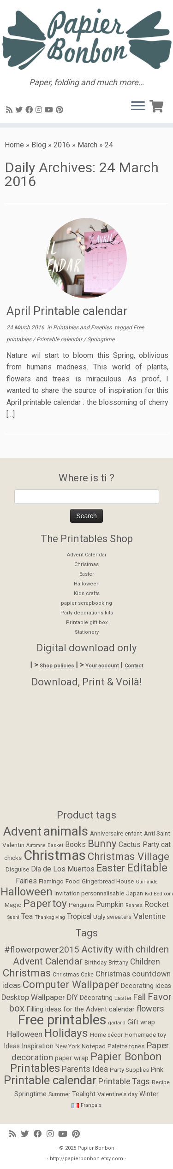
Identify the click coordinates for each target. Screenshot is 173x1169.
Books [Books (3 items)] (75, 845)
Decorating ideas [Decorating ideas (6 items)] (146, 986)
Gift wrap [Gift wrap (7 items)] (141, 1022)
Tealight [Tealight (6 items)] (83, 1094)
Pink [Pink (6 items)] (157, 1070)
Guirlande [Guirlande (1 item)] (147, 882)
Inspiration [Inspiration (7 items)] (38, 1046)
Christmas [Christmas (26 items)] (55, 855)
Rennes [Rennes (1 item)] (134, 905)
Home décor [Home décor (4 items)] (106, 1035)
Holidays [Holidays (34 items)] (66, 1033)
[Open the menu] (138, 106)
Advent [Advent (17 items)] (22, 831)
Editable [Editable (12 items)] (147, 867)
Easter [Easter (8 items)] (110, 868)
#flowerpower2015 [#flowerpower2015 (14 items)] (41, 949)
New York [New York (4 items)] (67, 1046)
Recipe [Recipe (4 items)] (161, 1082)
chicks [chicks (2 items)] (13, 857)
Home (14, 144)
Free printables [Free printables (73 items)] (62, 1020)
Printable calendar (60, 339)
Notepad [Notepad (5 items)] (94, 1046)
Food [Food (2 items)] (73, 881)
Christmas (86, 564)
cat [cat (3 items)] (166, 845)
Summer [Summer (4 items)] (59, 1094)
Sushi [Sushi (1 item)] (13, 917)
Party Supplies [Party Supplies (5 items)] (129, 1069)
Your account (102, 666)
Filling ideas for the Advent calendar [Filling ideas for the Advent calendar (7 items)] (80, 1009)
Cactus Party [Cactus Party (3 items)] (139, 845)
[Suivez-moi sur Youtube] (50, 109)
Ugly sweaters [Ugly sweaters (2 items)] (112, 916)
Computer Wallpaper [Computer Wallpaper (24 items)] (71, 984)
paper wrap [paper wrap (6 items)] (72, 1058)
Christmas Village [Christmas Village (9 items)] (128, 856)
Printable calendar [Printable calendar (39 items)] (50, 1080)
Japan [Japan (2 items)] (134, 893)
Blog (38, 144)
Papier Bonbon (96, 1148)
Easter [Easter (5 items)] (122, 997)
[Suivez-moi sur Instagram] (40, 109)
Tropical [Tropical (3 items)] (79, 916)
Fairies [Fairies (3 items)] (26, 881)
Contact (134, 666)
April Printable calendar (66, 311)
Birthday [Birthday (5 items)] (95, 962)
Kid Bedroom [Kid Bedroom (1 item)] (159, 894)
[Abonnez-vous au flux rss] (10, 109)
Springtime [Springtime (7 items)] (30, 1094)
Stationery (87, 632)
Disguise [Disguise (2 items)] (17, 869)
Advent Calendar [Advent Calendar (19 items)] (48, 961)
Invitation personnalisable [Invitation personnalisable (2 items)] (89, 893)
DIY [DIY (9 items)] (72, 997)
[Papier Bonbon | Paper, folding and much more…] (86, 39)
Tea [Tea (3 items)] (27, 916)
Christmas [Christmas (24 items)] (27, 973)
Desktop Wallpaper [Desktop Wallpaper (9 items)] (33, 997)
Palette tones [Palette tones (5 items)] (125, 1046)
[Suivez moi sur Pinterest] (61, 109)
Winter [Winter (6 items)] (149, 1094)
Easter (86, 574)
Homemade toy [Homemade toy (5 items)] (145, 1034)
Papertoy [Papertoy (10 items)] (45, 903)
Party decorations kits (86, 613)
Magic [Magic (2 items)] (13, 904)
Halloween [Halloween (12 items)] (26, 891)
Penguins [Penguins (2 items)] (81, 904)
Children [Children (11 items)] (145, 961)
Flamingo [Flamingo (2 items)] (51, 881)
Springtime (100, 339)
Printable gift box (86, 622)
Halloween (87, 584)
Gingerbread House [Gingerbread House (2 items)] (108, 881)
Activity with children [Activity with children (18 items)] (125, 949)
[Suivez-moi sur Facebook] (30, 109)
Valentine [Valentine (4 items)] (149, 916)
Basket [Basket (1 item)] (55, 845)
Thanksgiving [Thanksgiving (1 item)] (50, 917)
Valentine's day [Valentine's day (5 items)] (117, 1094)
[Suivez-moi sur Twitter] (20, 109)
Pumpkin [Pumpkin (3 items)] (110, 904)
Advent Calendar (87, 555)
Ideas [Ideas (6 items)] (12, 1046)
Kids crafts (87, 593)
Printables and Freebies (83, 327)
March (87, 144)
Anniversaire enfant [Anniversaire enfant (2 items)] (116, 833)
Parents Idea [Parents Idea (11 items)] (85, 1069)
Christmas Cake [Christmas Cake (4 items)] (73, 974)
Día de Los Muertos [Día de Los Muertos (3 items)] (63, 869)
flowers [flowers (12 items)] (150, 1008)
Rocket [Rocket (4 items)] (156, 904)
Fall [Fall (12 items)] (139, 997)
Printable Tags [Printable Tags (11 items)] (124, 1081)
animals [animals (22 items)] (65, 831)
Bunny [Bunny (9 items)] (102, 843)
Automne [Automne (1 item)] (36, 845)
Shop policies (57, 666)
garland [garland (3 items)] (116, 1023)
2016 (62, 144)
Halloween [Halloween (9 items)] (24, 1034)
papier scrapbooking (86, 603)
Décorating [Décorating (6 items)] (96, 998)
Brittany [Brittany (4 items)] (118, 962)
